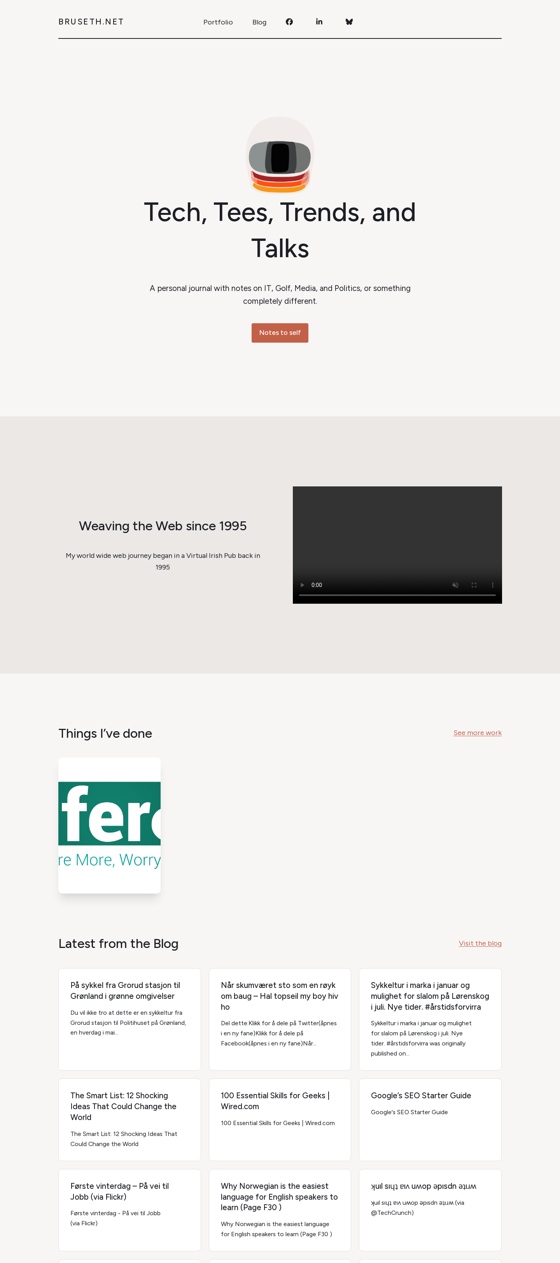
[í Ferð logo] (109, 826)
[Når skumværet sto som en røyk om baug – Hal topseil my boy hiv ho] (280, 1019)
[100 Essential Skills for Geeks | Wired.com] (280, 1120)
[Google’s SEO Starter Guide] (430, 1120)
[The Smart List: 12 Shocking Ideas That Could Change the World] (129, 1120)
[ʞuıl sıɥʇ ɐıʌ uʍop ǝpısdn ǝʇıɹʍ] (430, 1210)
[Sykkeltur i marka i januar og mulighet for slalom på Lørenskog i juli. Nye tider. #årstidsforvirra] (430, 1019)
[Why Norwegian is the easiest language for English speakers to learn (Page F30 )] (280, 1210)
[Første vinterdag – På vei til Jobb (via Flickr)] (129, 1210)
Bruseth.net (91, 21)
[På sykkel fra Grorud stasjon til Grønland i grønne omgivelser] (129, 1019)
